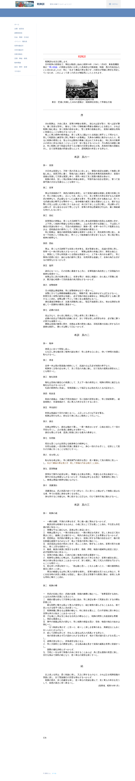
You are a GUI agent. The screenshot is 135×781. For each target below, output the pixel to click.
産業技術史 (18, 33)
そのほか (17, 71)
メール (54, 773)
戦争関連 (17, 63)
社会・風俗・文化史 (21, 37)
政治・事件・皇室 (20, 67)
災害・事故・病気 (20, 58)
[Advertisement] (22, 110)
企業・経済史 (19, 29)
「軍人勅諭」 (53, 67)
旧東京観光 (18, 54)
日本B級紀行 (18, 50)
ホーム (16, 24)
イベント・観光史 (20, 41)
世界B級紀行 (18, 46)
